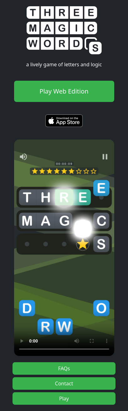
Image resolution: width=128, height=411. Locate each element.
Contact (64, 383)
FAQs (64, 368)
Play (64, 398)
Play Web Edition (63, 91)
